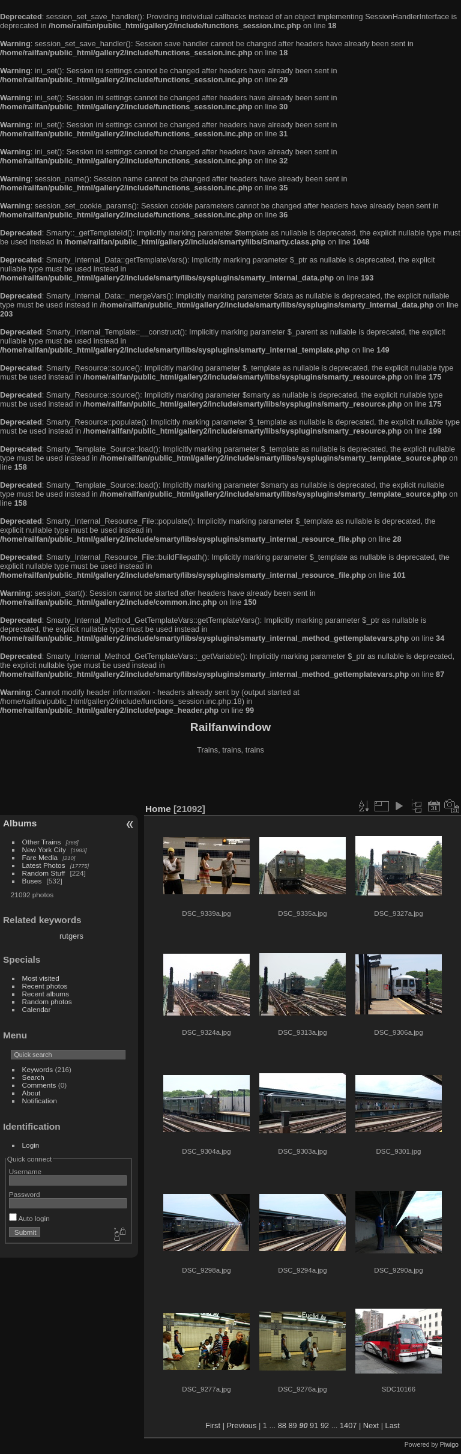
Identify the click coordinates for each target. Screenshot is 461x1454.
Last (392, 1425)
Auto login (29, 1218)
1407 (348, 1425)
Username (25, 1171)
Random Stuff (43, 873)
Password (24, 1194)
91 (314, 1425)
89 (293, 1425)
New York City (44, 849)
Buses (32, 881)
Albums (20, 823)
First (212, 1425)
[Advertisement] (230, 780)
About (31, 1093)
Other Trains (41, 842)
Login (31, 1145)
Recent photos (45, 986)
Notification (39, 1100)
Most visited (40, 978)
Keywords (37, 1069)
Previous (242, 1425)
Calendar (36, 1009)
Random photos (47, 1001)
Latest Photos (43, 865)
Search (33, 1077)
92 (325, 1425)
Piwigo (449, 1444)
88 (282, 1425)
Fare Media (40, 857)
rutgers (71, 936)
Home (158, 809)
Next (371, 1425)
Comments (39, 1085)
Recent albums (45, 994)
